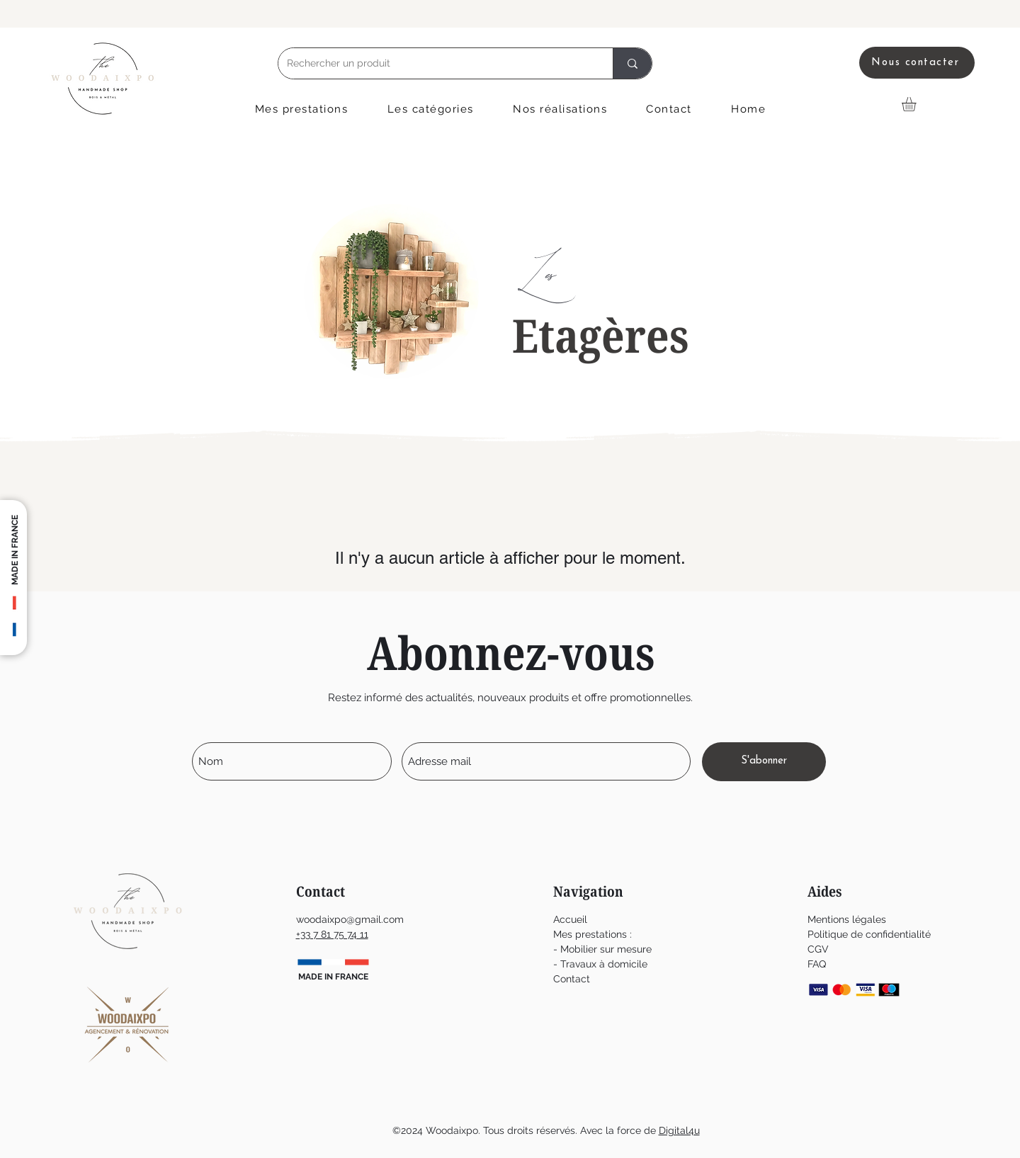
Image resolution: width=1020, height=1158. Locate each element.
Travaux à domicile (603, 964)
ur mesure (628, 949)
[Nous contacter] (917, 63)
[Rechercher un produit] (435, 63)
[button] (301, 109)
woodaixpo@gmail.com (350, 919)
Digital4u (679, 1130)
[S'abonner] (764, 761)
